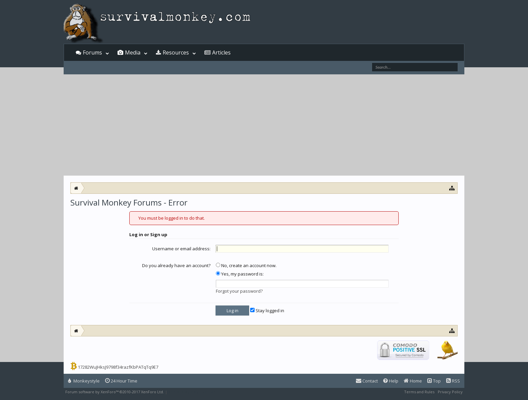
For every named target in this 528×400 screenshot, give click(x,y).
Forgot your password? (239, 291)
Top (434, 381)
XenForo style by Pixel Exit (192, 391)
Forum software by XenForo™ (114, 391)
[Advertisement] (264, 125)
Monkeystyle (84, 381)
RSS (453, 381)
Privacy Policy (450, 391)
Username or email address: (181, 249)
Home (413, 381)
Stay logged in (267, 310)
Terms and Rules (419, 391)
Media (132, 52)
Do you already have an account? (176, 265)
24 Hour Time (121, 381)
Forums (92, 52)
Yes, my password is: (240, 274)
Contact (367, 381)
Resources (176, 52)
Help (390, 381)
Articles (221, 52)
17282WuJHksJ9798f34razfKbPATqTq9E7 (118, 367)
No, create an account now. (246, 265)
